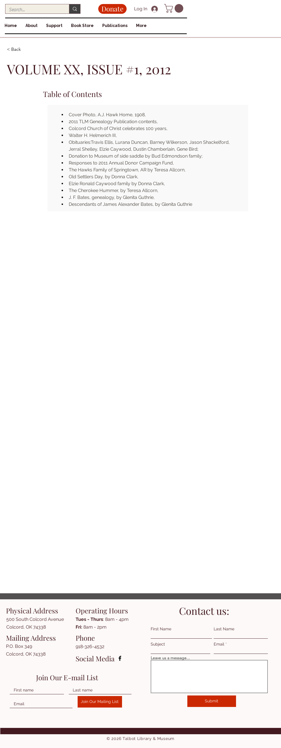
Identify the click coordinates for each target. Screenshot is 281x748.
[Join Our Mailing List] (100, 702)
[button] (174, 8)
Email (219, 644)
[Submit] (211, 701)
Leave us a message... (170, 658)
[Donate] (112, 9)
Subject (158, 644)
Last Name (224, 629)
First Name (161, 629)
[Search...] (33, 9)
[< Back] (27, 49)
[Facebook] (120, 658)
